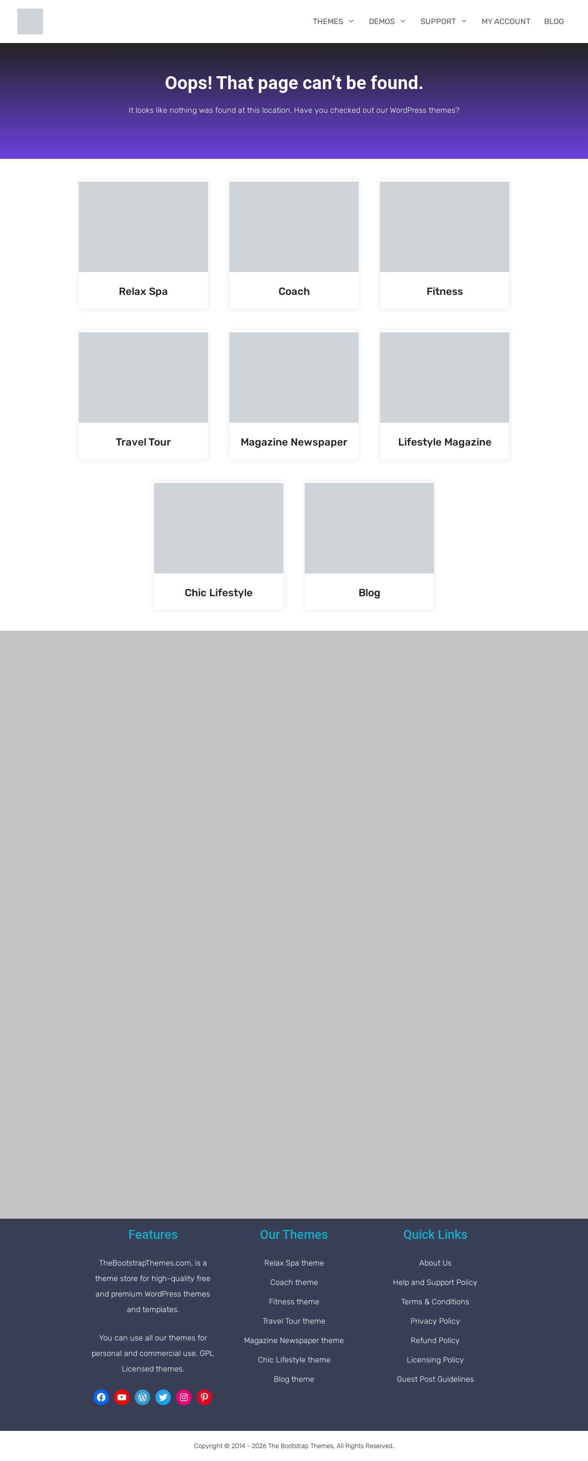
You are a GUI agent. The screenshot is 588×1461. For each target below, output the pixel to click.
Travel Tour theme (294, 1321)
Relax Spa (143, 291)
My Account (506, 21)
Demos (391, 21)
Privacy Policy (435, 1321)
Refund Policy (435, 1340)
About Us (435, 1263)
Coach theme (294, 1282)
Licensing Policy (435, 1360)
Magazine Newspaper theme (294, 1340)
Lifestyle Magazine (445, 442)
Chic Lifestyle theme (294, 1360)
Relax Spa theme (294, 1263)
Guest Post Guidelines (435, 1379)
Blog (554, 21)
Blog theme (294, 1379)
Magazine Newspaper (294, 442)
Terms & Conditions (435, 1301)
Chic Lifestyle (219, 593)
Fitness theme (294, 1301)
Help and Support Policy (435, 1282)
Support (448, 21)
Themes (337, 21)
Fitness (445, 291)
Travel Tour (143, 442)
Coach (294, 291)
